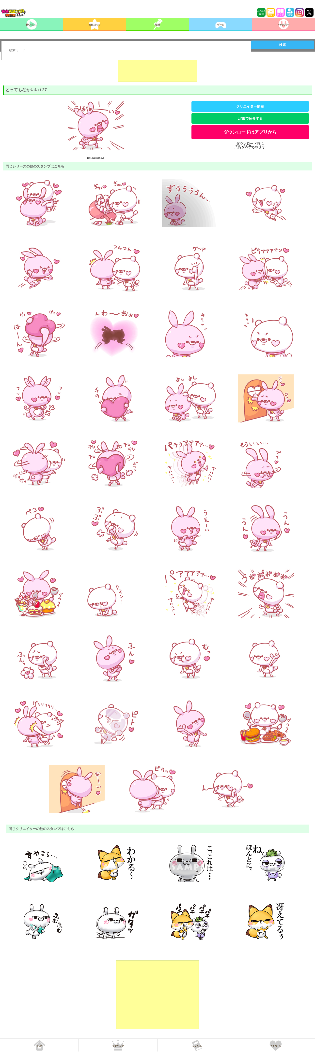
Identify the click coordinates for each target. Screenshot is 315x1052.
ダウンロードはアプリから (250, 132)
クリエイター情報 (250, 106)
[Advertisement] (157, 69)
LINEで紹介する (250, 118)
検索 (282, 45)
